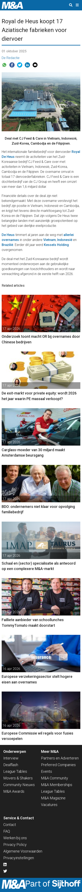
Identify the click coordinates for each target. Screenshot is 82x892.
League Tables (15, 771)
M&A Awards (13, 791)
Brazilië (7, 245)
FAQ (6, 831)
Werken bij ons (15, 838)
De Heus (8, 235)
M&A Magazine (53, 798)
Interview (11, 758)
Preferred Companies (58, 765)
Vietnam (49, 240)
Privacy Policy (15, 844)
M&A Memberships (56, 785)
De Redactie (11, 58)
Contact (9, 824)
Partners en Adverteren (60, 758)
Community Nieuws (19, 785)
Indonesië (64, 240)
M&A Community (54, 778)
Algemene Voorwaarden (22, 851)
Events (46, 771)
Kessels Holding (56, 245)
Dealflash (10, 765)
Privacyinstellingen (18, 858)
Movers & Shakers (18, 778)
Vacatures (49, 804)
